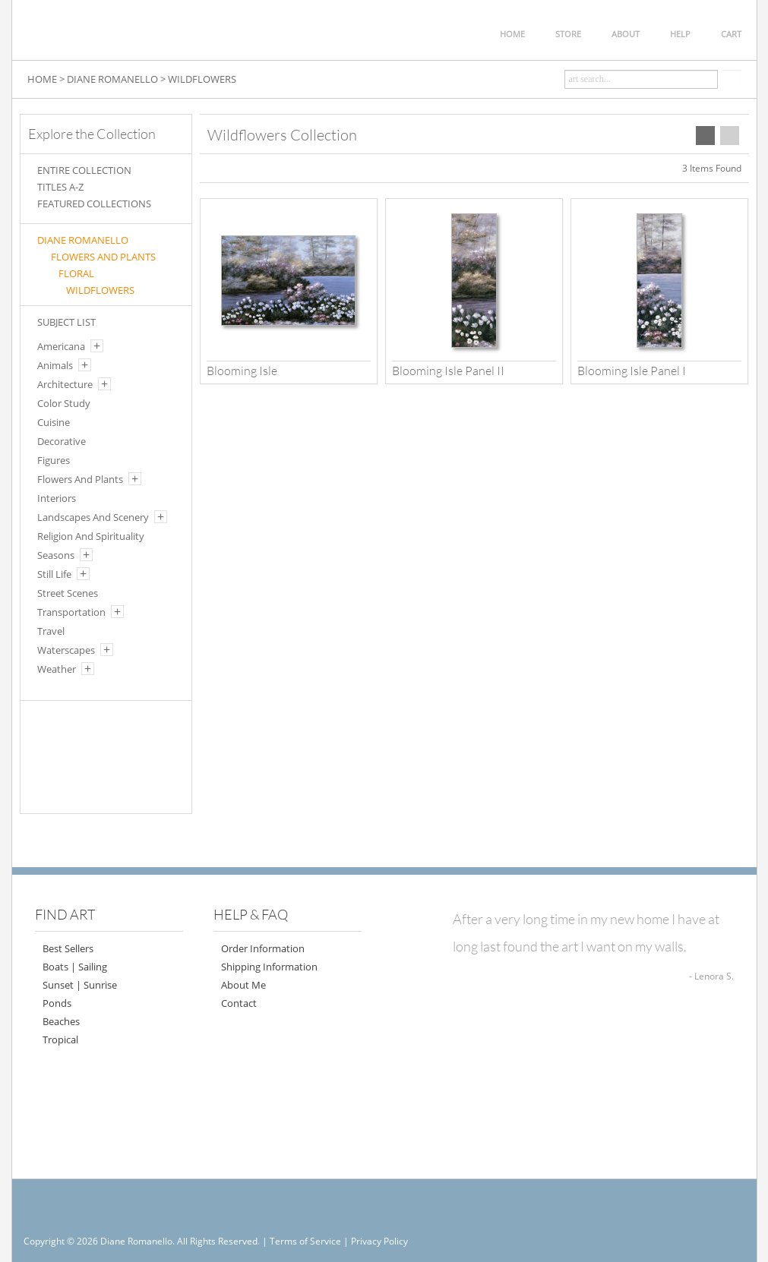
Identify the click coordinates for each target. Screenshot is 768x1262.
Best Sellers (68, 948)
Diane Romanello (82, 240)
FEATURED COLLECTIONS (94, 203)
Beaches (61, 1021)
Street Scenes (67, 593)
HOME (512, 33)
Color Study (63, 403)
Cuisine (53, 422)
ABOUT (626, 33)
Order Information (263, 948)
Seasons (55, 555)
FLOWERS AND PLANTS (103, 256)
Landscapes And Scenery (93, 517)
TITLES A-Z (60, 187)
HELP (680, 33)
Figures (53, 460)
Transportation (71, 612)
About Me (243, 985)
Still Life (54, 574)
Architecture (65, 384)
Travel (51, 631)
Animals (55, 365)
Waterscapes (66, 650)
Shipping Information (269, 966)
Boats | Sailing (75, 966)
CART (731, 33)
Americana (61, 346)
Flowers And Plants (80, 479)
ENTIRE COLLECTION (84, 170)
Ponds (57, 1003)
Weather (56, 669)
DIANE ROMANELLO (112, 79)
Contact (239, 1003)
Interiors (56, 498)
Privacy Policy (379, 1241)
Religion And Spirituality (90, 536)
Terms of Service (305, 1241)
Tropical (60, 1039)
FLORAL (76, 273)
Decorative (61, 441)
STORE (568, 33)
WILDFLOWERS (202, 79)
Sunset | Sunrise (80, 985)
